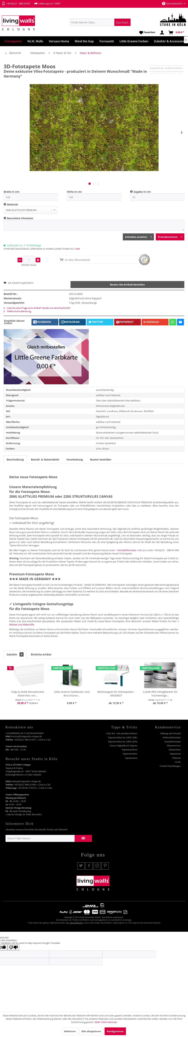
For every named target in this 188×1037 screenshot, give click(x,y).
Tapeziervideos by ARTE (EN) (122, 741)
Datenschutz (175, 749)
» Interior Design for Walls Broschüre (24, 814)
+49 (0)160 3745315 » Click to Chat (34, 787)
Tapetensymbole (129, 749)
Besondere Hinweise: (20, 218)
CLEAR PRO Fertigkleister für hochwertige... (160, 693)
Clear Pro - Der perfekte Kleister (121, 733)
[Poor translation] (13, 947)
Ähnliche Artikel (41, 654)
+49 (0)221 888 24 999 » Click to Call (32, 784)
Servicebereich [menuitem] (172, 3)
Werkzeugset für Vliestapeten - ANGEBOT (116, 693)
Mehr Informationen (106, 1022)
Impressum (175, 753)
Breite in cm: (12, 191)
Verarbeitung (74, 459)
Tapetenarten (131, 757)
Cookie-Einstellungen (170, 766)
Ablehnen (70, 1031)
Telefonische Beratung (17, 311)
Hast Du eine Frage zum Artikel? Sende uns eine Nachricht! (37, 308)
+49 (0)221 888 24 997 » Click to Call (32, 739)
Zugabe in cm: (142, 191)
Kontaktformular (173, 741)
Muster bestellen (100, 459)
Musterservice (174, 745)
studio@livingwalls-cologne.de (26, 781)
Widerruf (176, 757)
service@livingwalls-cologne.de (26, 736)
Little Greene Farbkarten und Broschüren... (72, 693)
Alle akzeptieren (91, 1031)
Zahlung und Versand (170, 733)
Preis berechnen (170, 236)
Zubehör (15, 654)
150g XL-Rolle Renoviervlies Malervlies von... (27, 693)
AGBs (178, 762)
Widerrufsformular (172, 737)
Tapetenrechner (130, 753)
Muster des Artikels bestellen (127, 284)
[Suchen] (122, 22)
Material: (12, 204)
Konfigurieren (115, 1031)
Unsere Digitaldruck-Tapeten (123, 745)
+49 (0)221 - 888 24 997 (16, 3)
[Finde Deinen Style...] (100, 22)
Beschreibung (15, 459)
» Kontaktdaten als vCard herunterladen (25, 733)
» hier (77, 248)
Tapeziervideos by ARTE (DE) (122, 737)
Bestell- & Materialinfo (45, 459)
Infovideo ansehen (138, 236)
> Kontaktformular (126, 550)
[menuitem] (100, 22)
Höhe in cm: (74, 191)
